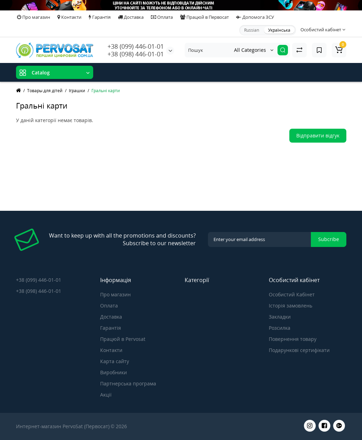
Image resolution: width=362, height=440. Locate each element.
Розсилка (279, 328)
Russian (251, 30)
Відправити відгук (317, 135)
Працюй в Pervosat (122, 339)
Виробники (113, 372)
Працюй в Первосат (204, 17)
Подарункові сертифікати (299, 350)
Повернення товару (292, 339)
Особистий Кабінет (292, 294)
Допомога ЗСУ (255, 17)
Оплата (162, 17)
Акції (106, 394)
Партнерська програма (128, 383)
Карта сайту (114, 361)
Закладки (280, 316)
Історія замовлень (290, 305)
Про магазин (33, 17)
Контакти (69, 17)
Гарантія (100, 17)
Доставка (131, 17)
